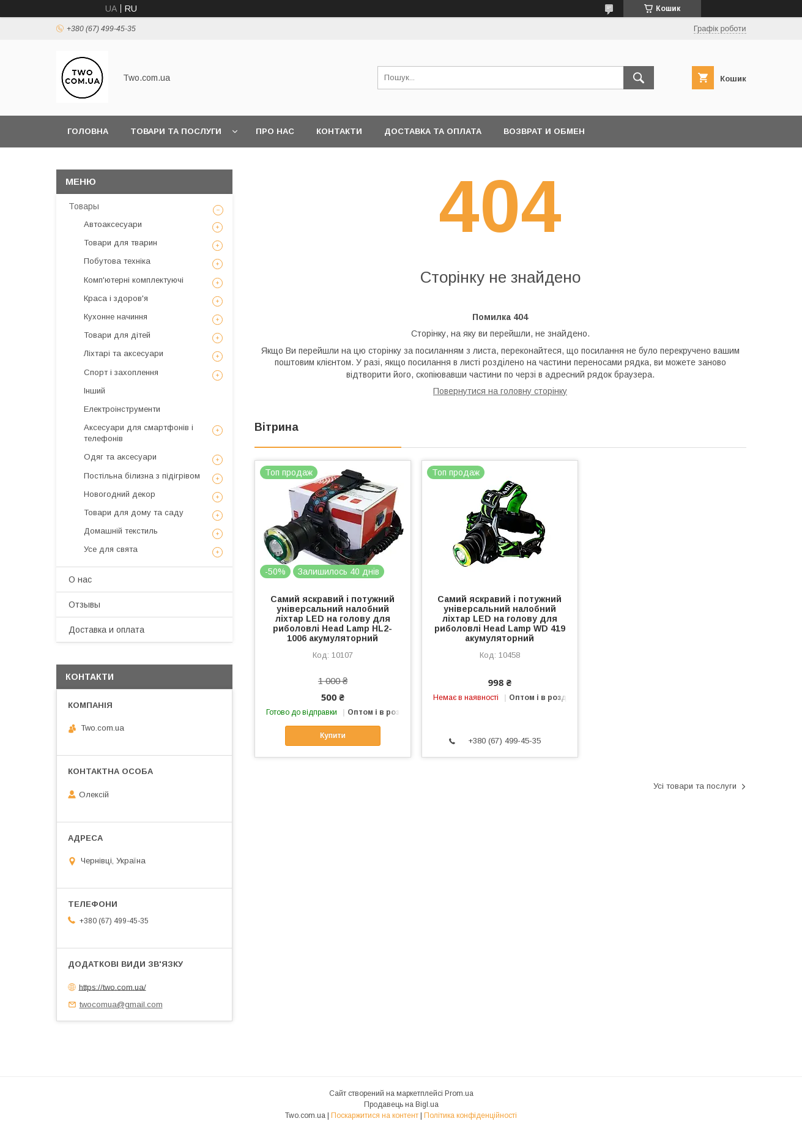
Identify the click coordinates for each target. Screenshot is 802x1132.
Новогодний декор (119, 494)
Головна (87, 131)
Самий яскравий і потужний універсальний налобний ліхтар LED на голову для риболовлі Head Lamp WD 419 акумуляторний (499, 618)
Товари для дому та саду (134, 512)
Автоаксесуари (113, 224)
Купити (333, 735)
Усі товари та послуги (695, 786)
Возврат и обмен (544, 131)
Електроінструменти (122, 409)
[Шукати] (638, 77)
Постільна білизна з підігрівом (142, 475)
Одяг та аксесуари (120, 456)
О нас (80, 579)
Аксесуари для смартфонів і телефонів (138, 433)
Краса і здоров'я (116, 298)
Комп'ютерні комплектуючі (134, 280)
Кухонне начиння (115, 316)
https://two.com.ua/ (112, 986)
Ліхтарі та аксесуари (123, 353)
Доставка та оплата (432, 131)
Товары (84, 206)
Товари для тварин (120, 242)
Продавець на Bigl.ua (401, 1104)
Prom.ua (459, 1093)
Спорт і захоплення (121, 372)
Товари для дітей (117, 335)
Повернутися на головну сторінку (500, 391)
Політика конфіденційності (470, 1115)
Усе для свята (111, 549)
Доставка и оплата (106, 630)
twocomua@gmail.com (121, 1004)
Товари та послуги (175, 131)
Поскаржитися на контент (374, 1115)
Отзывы (84, 604)
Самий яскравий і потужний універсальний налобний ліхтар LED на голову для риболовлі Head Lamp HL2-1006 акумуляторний (332, 618)
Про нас (275, 131)
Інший (94, 390)
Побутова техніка (117, 261)
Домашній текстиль (121, 530)
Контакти (339, 131)
